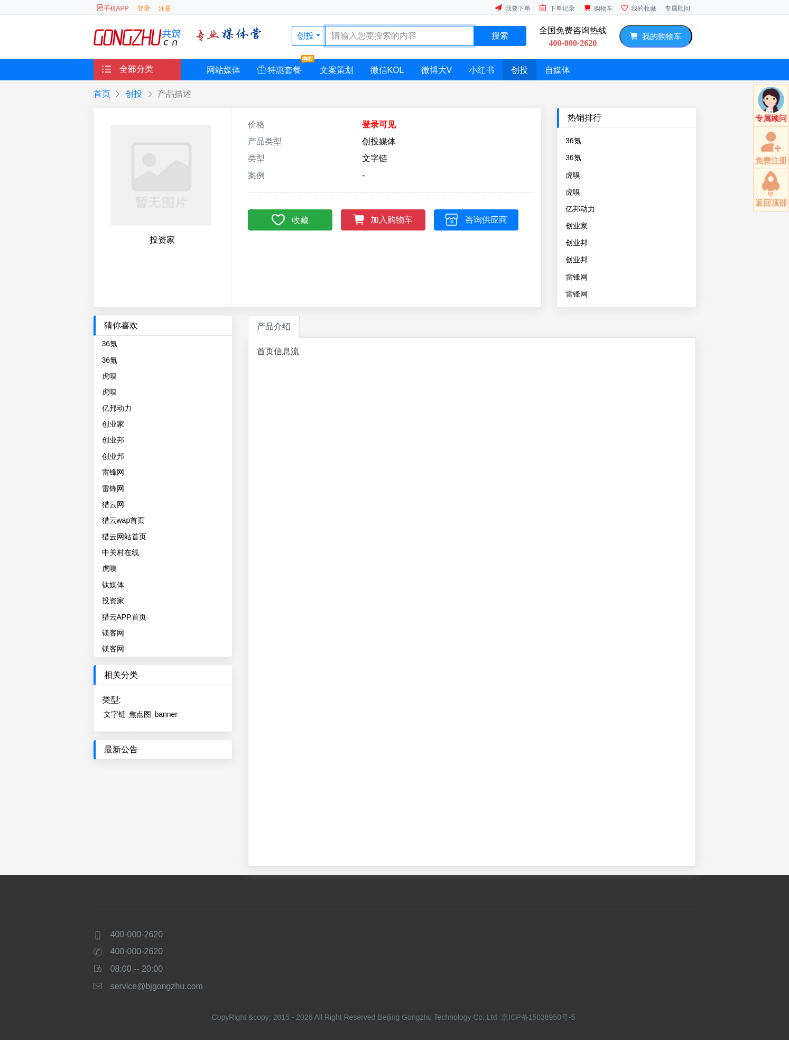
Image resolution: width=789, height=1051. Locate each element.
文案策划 (337, 70)
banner (166, 714)
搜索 (499, 35)
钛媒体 (113, 584)
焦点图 (140, 714)
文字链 (115, 714)
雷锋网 (576, 277)
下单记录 (557, 8)
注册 (165, 8)
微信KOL (387, 70)
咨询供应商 (476, 219)
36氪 (573, 140)
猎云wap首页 (123, 520)
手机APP (112, 8)
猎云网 (113, 504)
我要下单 (513, 8)
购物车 (598, 8)
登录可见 (379, 124)
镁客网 (113, 633)
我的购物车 (655, 36)
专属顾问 (677, 8)
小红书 (481, 70)
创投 (306, 35)
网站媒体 (223, 70)
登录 (143, 8)
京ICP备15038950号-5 (538, 1017)
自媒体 (557, 70)
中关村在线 (120, 552)
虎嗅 (572, 175)
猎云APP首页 (124, 617)
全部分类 (127, 68)
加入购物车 (383, 218)
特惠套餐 (283, 67)
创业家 (576, 226)
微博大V (436, 70)
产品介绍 (274, 326)
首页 (102, 93)
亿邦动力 (580, 209)
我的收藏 (638, 8)
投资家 (113, 600)
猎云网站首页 (124, 536)
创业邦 (576, 242)
